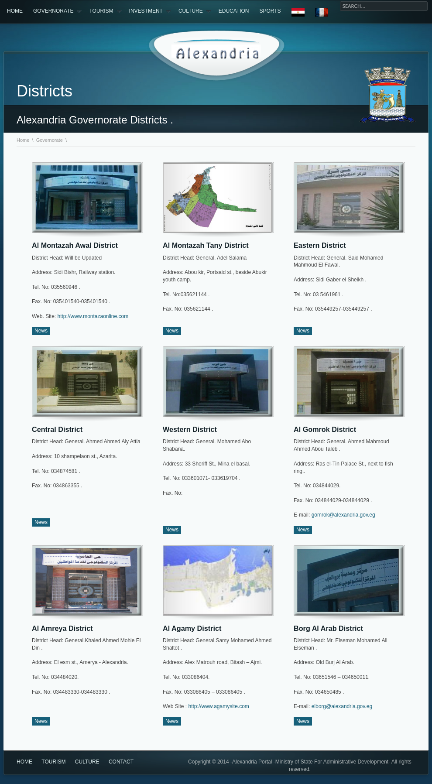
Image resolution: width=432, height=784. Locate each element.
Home (15, 11)
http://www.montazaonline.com (92, 316)
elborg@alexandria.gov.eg (342, 706)
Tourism (105, 11)
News (41, 331)
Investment (150, 11)
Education (234, 11)
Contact (121, 762)
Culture (194, 11)
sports (270, 11)
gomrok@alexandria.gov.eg (343, 515)
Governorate (57, 11)
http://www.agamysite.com (218, 706)
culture (87, 762)
